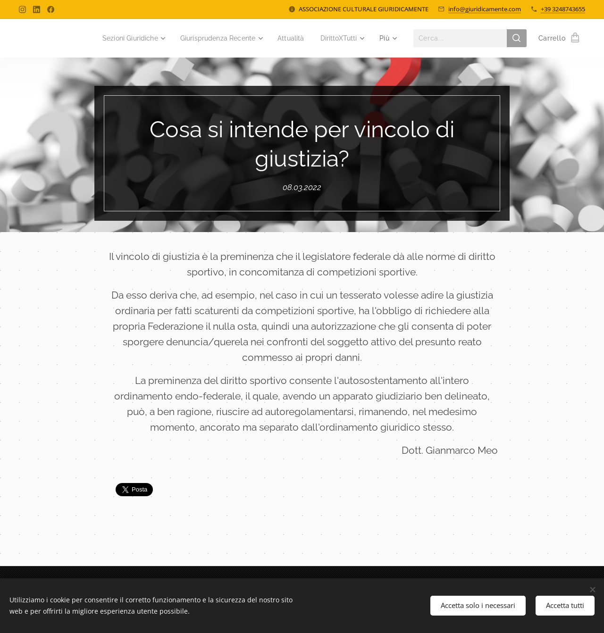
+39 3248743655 (563, 9)
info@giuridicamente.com (484, 9)
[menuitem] (119, 38)
